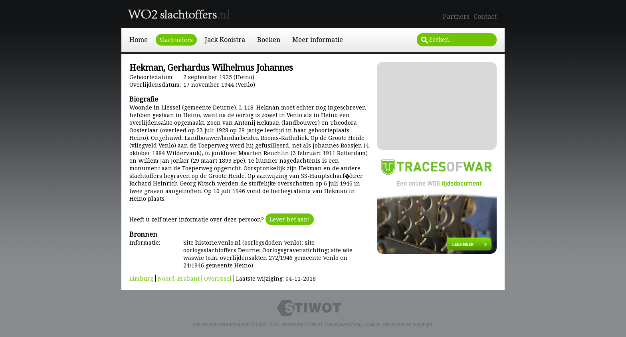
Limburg (141, 278)
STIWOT (313, 324)
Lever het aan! (289, 219)
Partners (456, 16)
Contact (485, 16)
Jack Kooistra (225, 39)
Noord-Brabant (179, 278)
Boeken (268, 39)
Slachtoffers (176, 40)
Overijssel (218, 278)
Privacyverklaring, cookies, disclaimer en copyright (378, 324)
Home (138, 39)
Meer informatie (317, 39)
